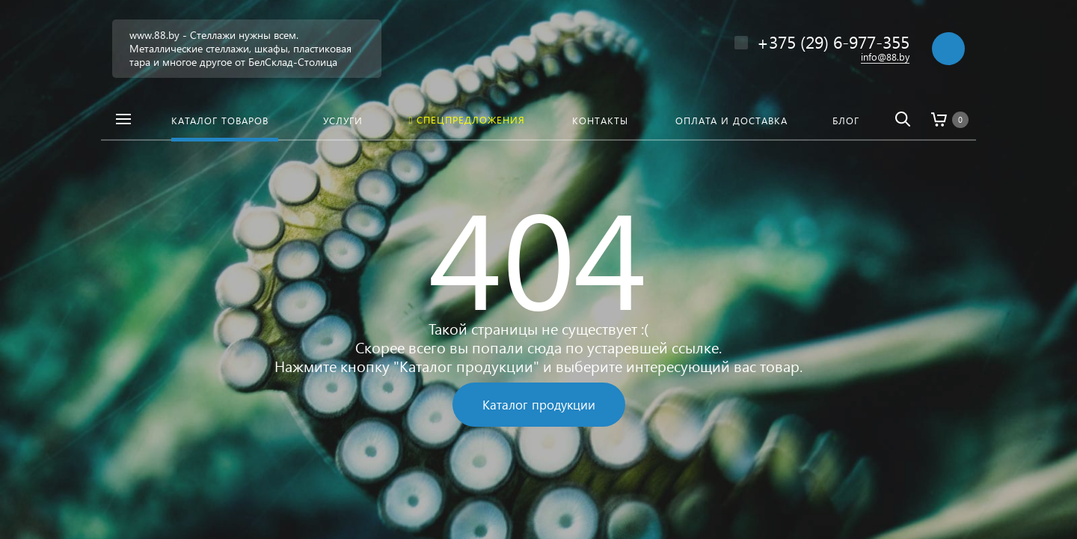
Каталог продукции (538, 404)
